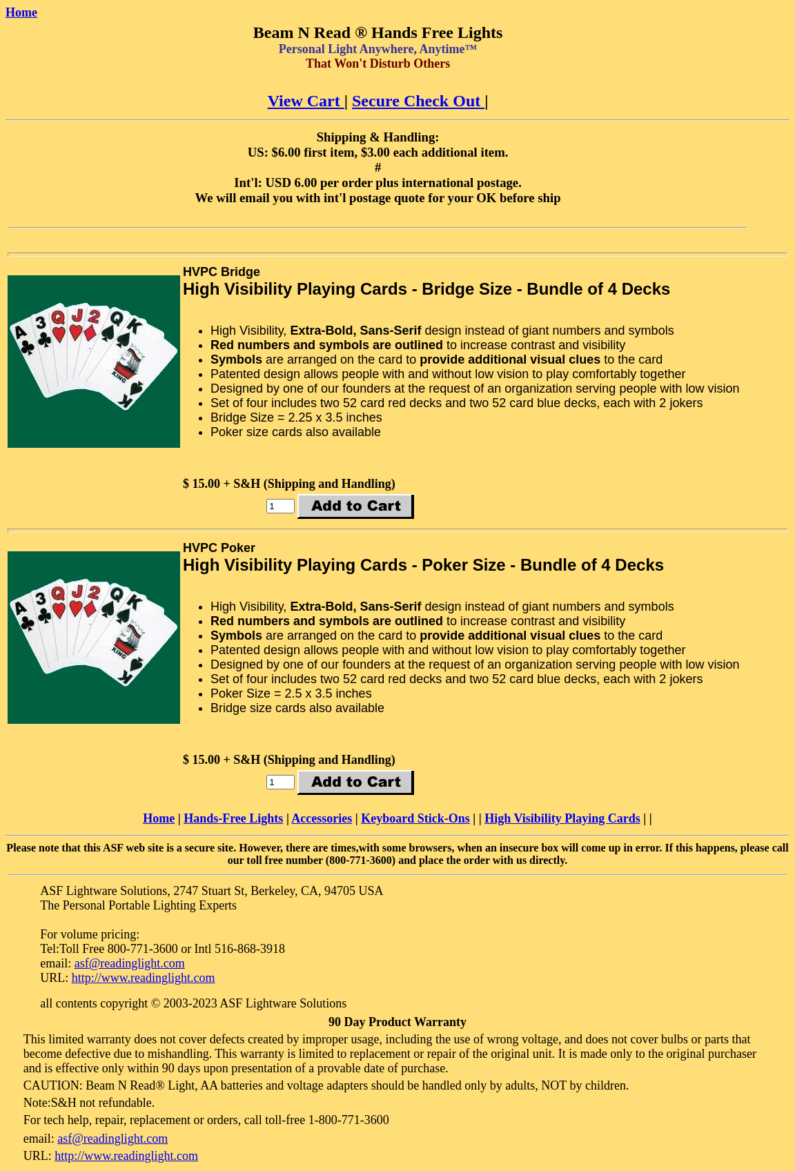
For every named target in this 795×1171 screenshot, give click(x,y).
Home (21, 12)
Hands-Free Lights (233, 818)
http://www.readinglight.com (143, 978)
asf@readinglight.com (130, 963)
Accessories (321, 818)
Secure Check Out (418, 101)
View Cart (306, 101)
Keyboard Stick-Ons (415, 818)
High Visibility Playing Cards (562, 818)
